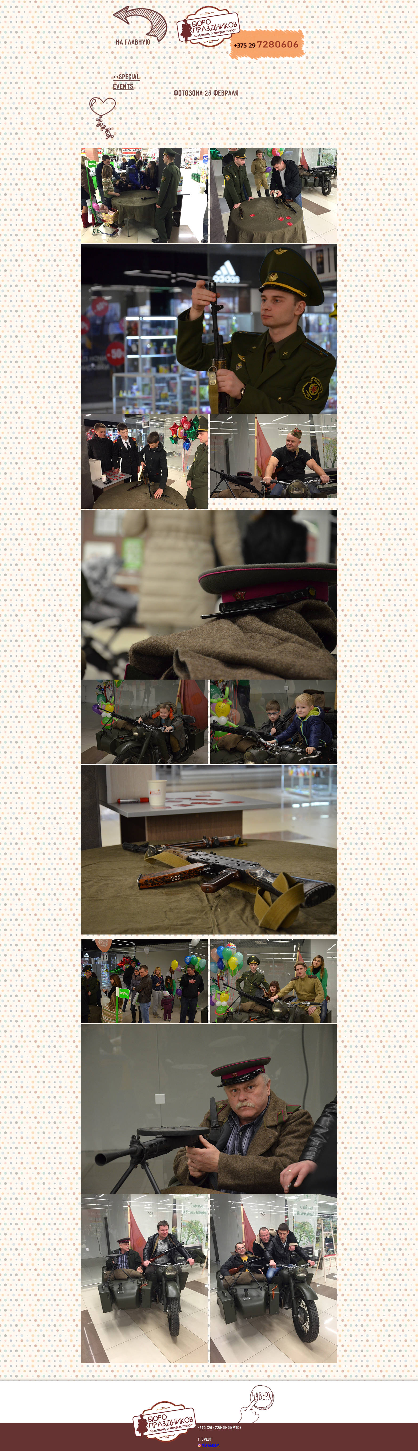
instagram (209, 1445)
